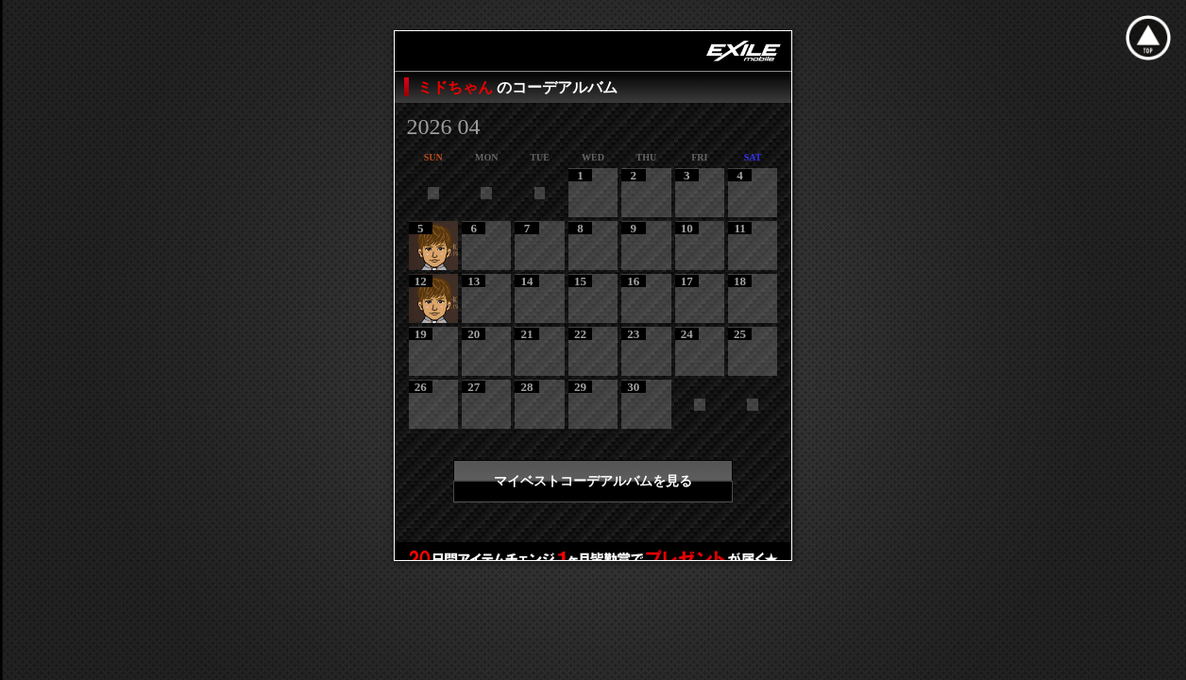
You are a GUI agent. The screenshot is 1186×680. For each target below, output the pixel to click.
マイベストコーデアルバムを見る (593, 481)
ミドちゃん (457, 87)
